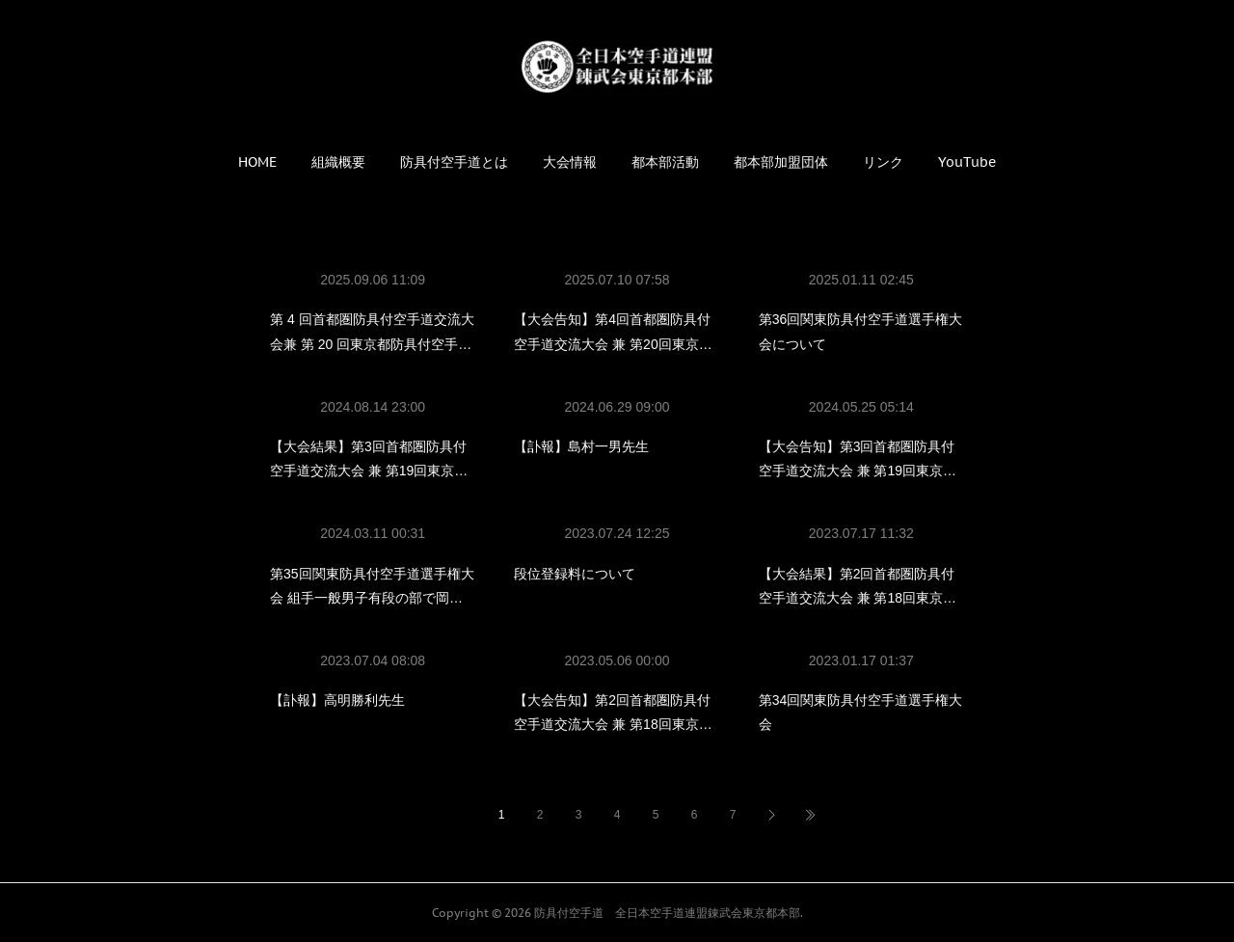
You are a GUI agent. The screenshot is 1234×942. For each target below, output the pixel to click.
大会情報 (570, 162)
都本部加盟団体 (781, 162)
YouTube (967, 162)
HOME (257, 162)
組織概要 (338, 162)
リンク (883, 162)
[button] (257, 162)
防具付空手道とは (454, 162)
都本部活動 (665, 162)
